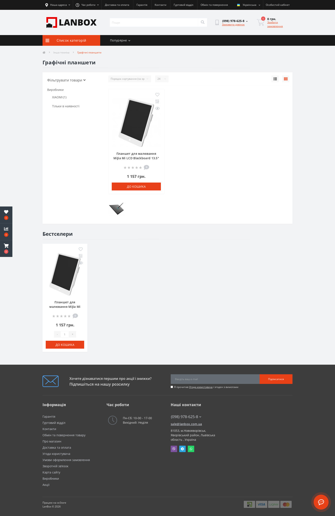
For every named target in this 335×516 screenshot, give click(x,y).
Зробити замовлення (275, 24)
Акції (46, 485)
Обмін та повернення (214, 5)
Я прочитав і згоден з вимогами (206, 387)
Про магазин (52, 441)
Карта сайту (51, 472)
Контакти (160, 5)
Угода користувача (201, 387)
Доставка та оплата (117, 5)
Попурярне (120, 40)
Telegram (182, 448)
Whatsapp (191, 448)
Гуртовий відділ (183, 5)
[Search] (202, 22)
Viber (173, 448)
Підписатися (276, 379)
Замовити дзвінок (233, 24)
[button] (6, 248)
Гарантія (142, 5)
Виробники (51, 478)
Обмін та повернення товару (64, 435)
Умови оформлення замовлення (66, 460)
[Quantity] (64, 334)
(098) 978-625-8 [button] (186, 416)
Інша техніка (61, 52)
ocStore (61, 502)
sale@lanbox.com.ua (186, 424)
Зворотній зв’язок (55, 466)
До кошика (136, 186)
